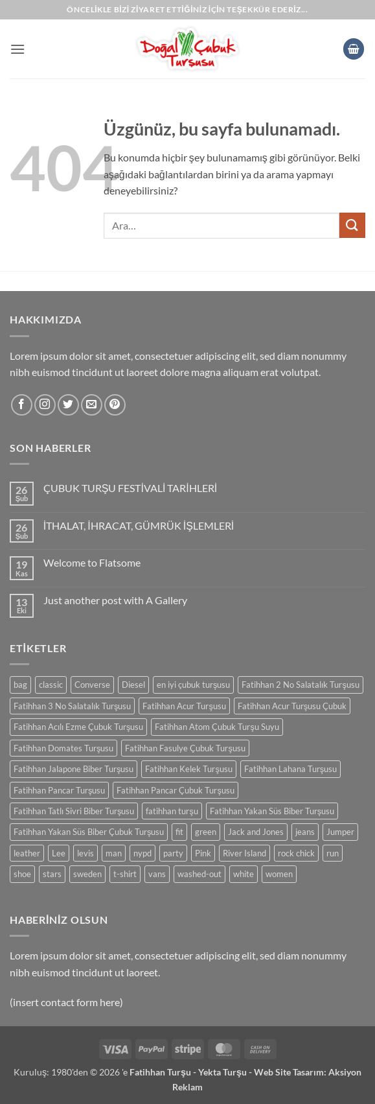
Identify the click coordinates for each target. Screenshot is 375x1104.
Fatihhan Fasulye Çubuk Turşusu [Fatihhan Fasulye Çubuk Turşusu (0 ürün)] (185, 748)
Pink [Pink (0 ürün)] (203, 853)
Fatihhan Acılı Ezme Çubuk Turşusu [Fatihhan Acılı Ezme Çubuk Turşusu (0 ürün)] (78, 727)
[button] (17, 49)
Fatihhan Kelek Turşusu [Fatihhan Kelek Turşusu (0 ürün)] (188, 769)
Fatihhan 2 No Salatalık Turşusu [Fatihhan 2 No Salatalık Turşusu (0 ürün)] (300, 684)
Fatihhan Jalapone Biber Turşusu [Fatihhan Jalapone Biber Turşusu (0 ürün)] (73, 769)
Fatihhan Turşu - (164, 1071)
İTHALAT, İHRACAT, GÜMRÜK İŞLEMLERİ (138, 525)
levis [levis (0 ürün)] (85, 853)
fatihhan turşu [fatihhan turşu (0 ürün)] (172, 811)
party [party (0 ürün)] (173, 853)
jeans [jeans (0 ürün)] (305, 832)
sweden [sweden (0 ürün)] (87, 874)
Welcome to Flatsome (92, 562)
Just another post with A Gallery (115, 600)
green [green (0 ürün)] (205, 832)
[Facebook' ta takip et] (21, 405)
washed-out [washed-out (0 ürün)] (199, 874)
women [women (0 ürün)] (279, 874)
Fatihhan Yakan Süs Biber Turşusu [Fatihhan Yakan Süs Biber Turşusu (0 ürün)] (272, 811)
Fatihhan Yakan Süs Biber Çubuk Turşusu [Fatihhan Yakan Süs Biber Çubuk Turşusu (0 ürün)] (89, 832)
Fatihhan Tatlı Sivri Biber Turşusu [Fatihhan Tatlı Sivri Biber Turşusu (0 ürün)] (74, 811)
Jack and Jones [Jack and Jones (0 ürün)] (256, 832)
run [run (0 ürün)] (332, 853)
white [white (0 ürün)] (243, 874)
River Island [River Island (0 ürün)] (244, 853)
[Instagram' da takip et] (45, 405)
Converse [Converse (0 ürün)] (92, 684)
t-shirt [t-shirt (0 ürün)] (125, 874)
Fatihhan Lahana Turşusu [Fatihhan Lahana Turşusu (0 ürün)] (290, 769)
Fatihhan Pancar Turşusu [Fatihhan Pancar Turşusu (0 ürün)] (59, 790)
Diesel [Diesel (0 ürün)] (133, 684)
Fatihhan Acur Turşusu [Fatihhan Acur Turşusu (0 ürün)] (183, 706)
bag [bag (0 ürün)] (20, 684)
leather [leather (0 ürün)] (27, 853)
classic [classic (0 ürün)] (51, 684)
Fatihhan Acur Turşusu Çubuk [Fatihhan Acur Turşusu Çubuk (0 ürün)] (292, 706)
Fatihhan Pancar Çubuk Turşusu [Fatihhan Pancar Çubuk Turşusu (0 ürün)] (175, 790)
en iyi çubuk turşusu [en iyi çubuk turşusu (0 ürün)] (193, 684)
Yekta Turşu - (226, 1071)
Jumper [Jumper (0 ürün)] (340, 832)
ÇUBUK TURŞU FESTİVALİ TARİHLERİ (130, 488)
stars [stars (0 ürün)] (52, 874)
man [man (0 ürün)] (114, 853)
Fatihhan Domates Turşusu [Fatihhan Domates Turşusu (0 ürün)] (63, 748)
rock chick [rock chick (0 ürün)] (296, 853)
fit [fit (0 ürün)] (179, 832)
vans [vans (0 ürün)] (157, 874)
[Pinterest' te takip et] (115, 405)
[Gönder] (352, 225)
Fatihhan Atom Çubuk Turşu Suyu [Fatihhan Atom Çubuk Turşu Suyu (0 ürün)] (216, 727)
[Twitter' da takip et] (68, 405)
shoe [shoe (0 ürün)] (22, 874)
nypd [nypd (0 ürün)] (142, 853)
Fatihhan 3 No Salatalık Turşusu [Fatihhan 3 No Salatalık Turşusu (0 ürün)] (72, 706)
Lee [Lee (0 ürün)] (58, 853)
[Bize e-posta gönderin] (91, 405)
